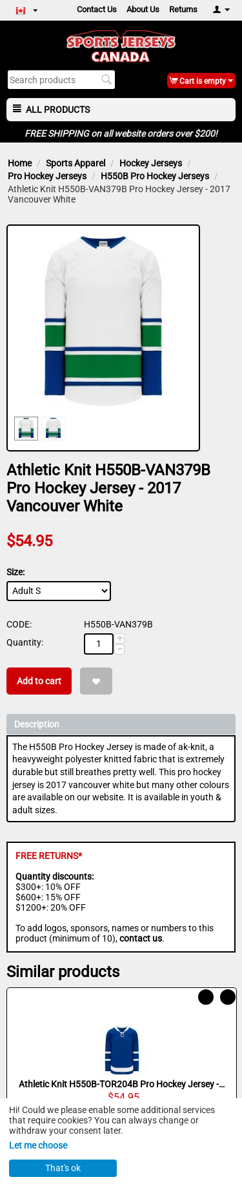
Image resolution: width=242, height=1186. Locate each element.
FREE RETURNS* (48, 856)
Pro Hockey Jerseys (47, 176)
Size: (15, 572)
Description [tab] (121, 723)
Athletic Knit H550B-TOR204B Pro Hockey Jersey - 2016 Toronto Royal (122, 1084)
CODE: (19, 624)
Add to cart (39, 681)
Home (20, 163)
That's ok (63, 1168)
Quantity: (24, 642)
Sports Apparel (75, 163)
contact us (140, 938)
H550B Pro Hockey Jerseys (155, 176)
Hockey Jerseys (150, 163)
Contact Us (97, 9)
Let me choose (38, 1145)
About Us (142, 9)
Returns (183, 9)
